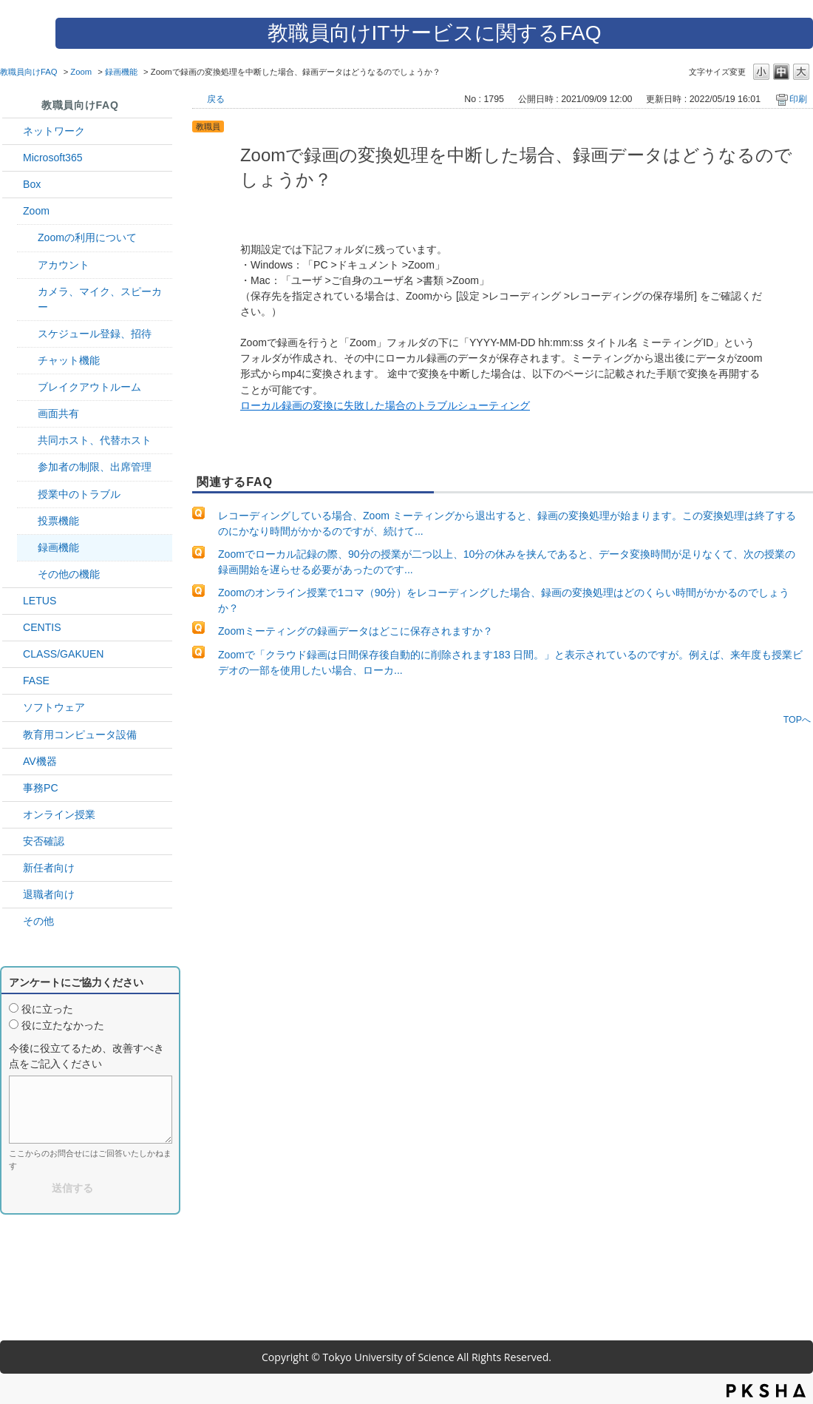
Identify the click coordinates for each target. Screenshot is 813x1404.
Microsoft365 (53, 157)
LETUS (39, 601)
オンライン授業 (59, 814)
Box (32, 184)
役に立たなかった (62, 1025)
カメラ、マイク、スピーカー (100, 299)
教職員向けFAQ (29, 71)
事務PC (40, 788)
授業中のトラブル (79, 494)
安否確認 (43, 841)
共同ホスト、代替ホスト (95, 440)
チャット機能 (69, 360)
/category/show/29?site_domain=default (12, 158)
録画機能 (121, 71)
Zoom (81, 71)
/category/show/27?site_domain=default (12, 681)
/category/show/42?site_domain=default (12, 601)
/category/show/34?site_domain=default (12, 131)
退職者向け (49, 894)
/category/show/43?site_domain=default (12, 184)
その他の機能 (69, 574)
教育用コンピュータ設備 (80, 734)
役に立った (47, 1009)
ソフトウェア (54, 707)
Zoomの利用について (87, 237)
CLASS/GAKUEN (63, 654)
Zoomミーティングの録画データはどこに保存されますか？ (355, 631)
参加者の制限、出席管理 (95, 467)
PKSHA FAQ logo (766, 1390)
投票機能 (58, 521)
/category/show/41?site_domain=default (12, 211)
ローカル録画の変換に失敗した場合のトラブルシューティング (385, 405)
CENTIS (42, 627)
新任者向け (49, 868)
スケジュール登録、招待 (95, 334)
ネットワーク (54, 131)
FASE (36, 680)
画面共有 (58, 413)
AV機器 (40, 761)
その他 (38, 921)
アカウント (63, 265)
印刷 (798, 99)
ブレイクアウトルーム (89, 387)
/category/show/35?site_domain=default (12, 788)
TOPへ (797, 719)
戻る (216, 99)
